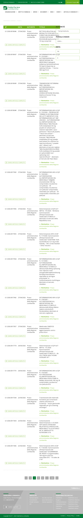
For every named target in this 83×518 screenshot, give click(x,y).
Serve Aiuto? (13, 507)
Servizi (35, 12)
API (30, 504)
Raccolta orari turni (37, 2)
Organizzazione (10, 12)
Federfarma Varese (73, 508)
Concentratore (23, 2)
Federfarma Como (61, 504)
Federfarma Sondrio (73, 506)
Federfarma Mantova (73, 500)
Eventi (59, 12)
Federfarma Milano (73, 502)
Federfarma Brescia (61, 502)
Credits (78, 515)
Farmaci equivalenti (47, 502)
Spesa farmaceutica (47, 500)
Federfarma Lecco (73, 498)
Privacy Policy (70, 515)
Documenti (43, 12)
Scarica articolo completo (16, 45)
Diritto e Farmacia (24, 12)
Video (52, 12)
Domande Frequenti (72, 2)
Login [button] (60, 2)
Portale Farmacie (8, 2)
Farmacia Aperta (34, 498)
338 (52, 478)
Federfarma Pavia (73, 504)
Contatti (63, 515)
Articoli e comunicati (71, 12)
